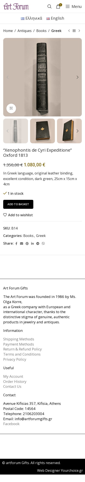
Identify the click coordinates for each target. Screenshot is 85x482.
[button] (7, 77)
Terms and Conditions (22, 354)
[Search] (49, 6)
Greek (56, 30)
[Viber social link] (43, 243)
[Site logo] (16, 6)
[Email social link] (21, 243)
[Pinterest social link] (27, 243)
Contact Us (12, 386)
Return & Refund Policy (22, 349)
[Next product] (79, 30)
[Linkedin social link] (32, 243)
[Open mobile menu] (73, 6)
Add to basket (18, 204)
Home (8, 30)
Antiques (25, 30)
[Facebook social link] (16, 243)
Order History (14, 381)
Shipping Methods (18, 339)
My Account (13, 376)
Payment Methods (18, 344)
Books (41, 30)
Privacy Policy (14, 359)
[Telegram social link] (38, 243)
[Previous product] (69, 30)
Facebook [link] (11, 423)
